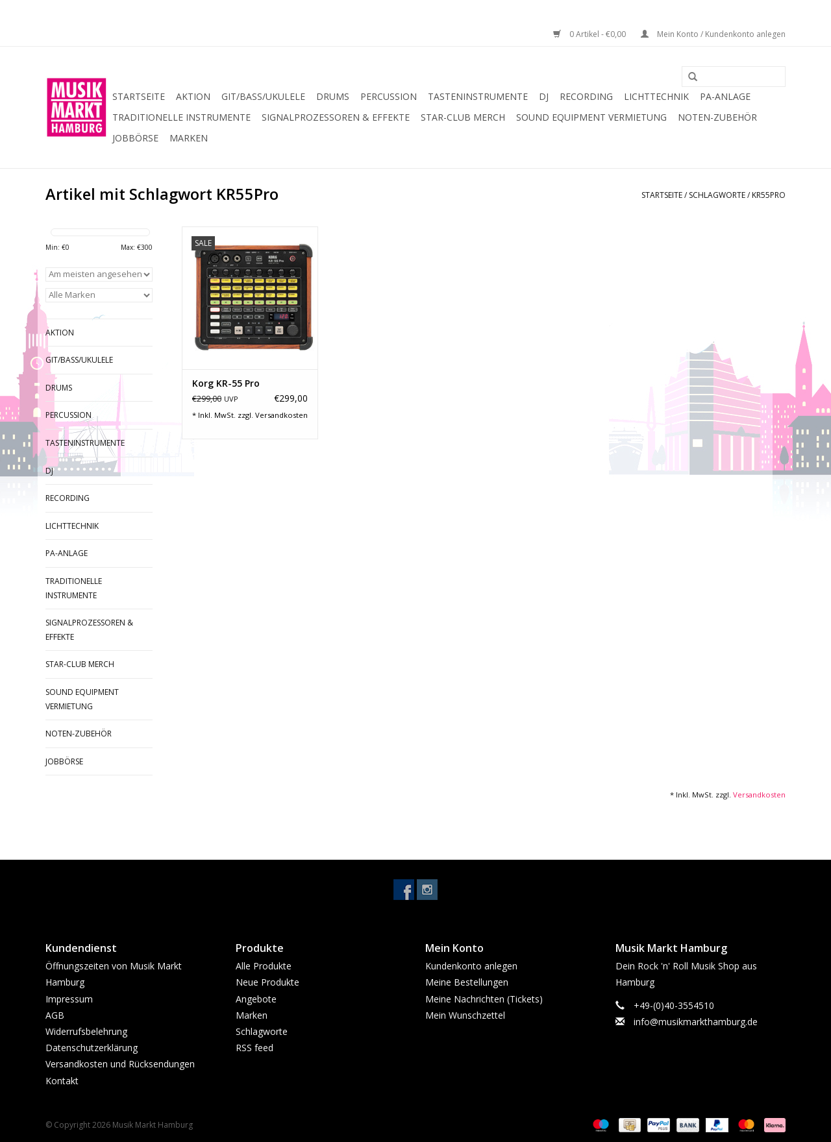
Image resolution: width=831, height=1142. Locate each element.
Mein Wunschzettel (465, 1015)
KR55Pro (769, 194)
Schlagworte (717, 194)
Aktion (193, 96)
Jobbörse (135, 138)
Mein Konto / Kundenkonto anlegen (713, 34)
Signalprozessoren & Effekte (336, 117)
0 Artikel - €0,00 (590, 34)
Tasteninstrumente (478, 96)
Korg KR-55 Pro (226, 383)
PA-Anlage (725, 96)
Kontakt (62, 1081)
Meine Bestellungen (466, 982)
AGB (54, 1015)
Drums (332, 96)
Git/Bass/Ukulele (263, 96)
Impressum (69, 999)
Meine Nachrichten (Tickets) (484, 999)
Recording (586, 96)
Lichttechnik (656, 96)
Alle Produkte (263, 966)
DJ (544, 96)
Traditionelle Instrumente (181, 117)
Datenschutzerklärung (91, 1047)
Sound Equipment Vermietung (591, 117)
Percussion (388, 96)
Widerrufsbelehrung (86, 1031)
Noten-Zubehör (717, 117)
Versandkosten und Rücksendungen (120, 1064)
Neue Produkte (267, 982)
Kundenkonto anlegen (471, 966)
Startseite (138, 96)
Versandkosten (281, 415)
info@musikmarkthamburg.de (696, 1021)
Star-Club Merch (463, 117)
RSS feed (254, 1047)
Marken (188, 138)
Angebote (256, 999)
